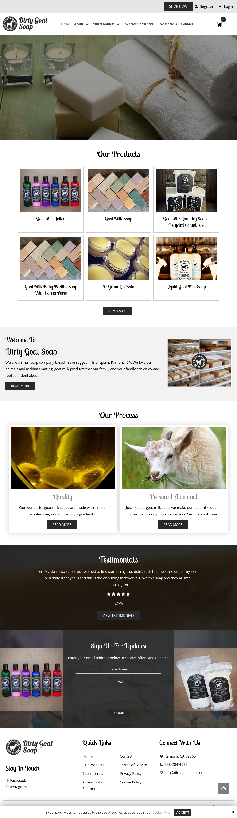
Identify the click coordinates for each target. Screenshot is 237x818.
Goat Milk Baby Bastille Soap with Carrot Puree (51, 290)
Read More (20, 386)
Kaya (118, 604)
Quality (63, 496)
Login (226, 6)
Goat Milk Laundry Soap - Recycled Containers (186, 222)
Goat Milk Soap (118, 219)
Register (204, 6)
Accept (182, 812)
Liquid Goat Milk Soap (186, 287)
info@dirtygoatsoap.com (184, 772)
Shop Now (178, 6)
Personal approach (174, 496)
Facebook (18, 780)
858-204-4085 (176, 764)
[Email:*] (118, 682)
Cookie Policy (161, 812)
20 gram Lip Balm (118, 287)
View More (117, 311)
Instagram (18, 786)
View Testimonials (119, 615)
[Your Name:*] (118, 669)
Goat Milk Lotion (51, 219)
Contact (134, 95)
